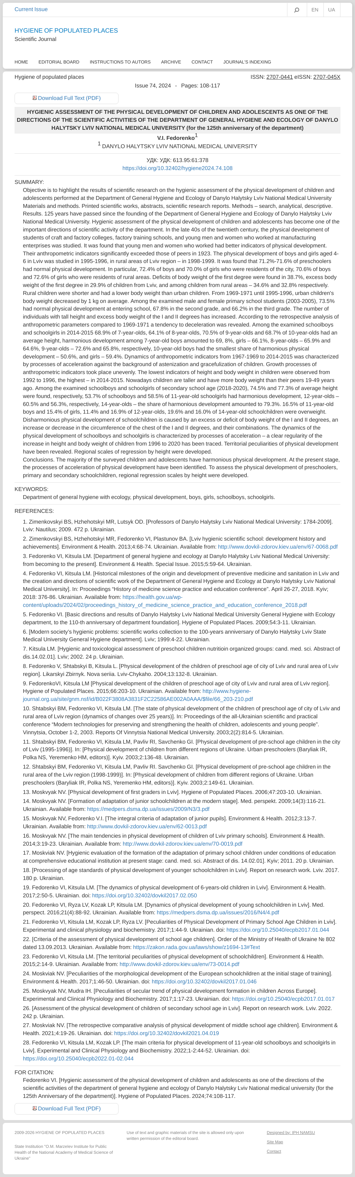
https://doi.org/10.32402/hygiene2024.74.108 (177, 168)
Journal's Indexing (247, 62)
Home (21, 62)
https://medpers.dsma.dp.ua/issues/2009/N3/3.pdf (148, 809)
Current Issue (31, 9)
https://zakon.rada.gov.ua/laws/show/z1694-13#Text (196, 947)
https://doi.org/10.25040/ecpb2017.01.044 (277, 930)
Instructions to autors (120, 62)
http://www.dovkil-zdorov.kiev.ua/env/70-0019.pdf (182, 844)
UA (331, 10)
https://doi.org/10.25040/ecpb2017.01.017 (283, 999)
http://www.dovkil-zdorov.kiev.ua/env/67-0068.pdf (278, 547)
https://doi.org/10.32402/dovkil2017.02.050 (144, 895)
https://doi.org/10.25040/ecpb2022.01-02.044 (78, 1058)
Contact (202, 62)
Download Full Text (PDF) (69, 98)
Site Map (275, 1142)
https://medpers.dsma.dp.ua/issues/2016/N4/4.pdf (218, 912)
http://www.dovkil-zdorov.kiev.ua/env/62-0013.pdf (147, 826)
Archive (171, 62)
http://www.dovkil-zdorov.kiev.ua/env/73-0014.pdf (179, 964)
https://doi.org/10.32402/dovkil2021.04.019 (166, 1033)
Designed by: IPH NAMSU (291, 1133)
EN (315, 10)
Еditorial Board (58, 62)
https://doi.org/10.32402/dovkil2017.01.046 (204, 981)
